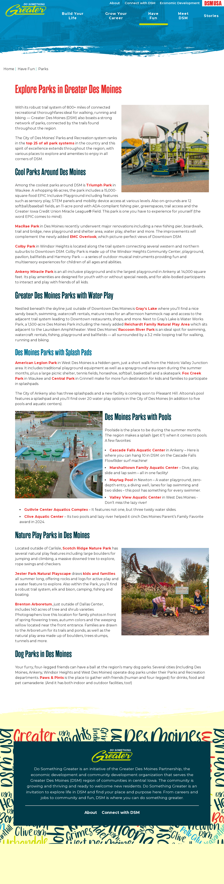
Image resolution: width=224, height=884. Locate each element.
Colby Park (25, 246)
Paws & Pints (52, 678)
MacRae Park (27, 226)
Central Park (63, 378)
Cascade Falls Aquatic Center (137, 450)
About (90, 812)
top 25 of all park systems (50, 143)
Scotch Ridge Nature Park (87, 548)
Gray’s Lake (146, 309)
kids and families (99, 574)
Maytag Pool (121, 480)
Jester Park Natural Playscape (43, 574)
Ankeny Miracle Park (34, 272)
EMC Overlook (83, 237)
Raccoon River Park (136, 330)
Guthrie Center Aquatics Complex (56, 510)
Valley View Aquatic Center (135, 497)
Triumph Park (99, 185)
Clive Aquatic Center (43, 517)
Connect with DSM (121, 812)
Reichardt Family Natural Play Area (157, 324)
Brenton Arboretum (33, 604)
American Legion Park (36, 363)
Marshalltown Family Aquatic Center (144, 468)
